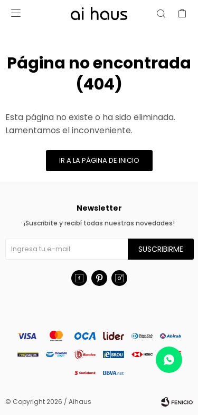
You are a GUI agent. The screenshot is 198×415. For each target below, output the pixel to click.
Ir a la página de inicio (99, 160)
